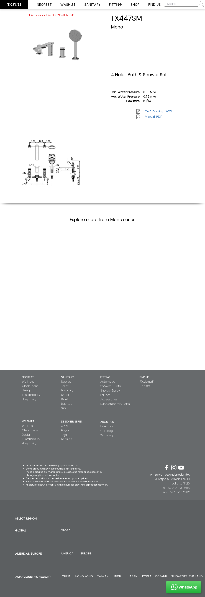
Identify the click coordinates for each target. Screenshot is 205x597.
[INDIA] (118, 576)
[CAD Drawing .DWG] (158, 111)
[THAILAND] (196, 576)
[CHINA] (66, 576)
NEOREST (28, 377)
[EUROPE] (86, 553)
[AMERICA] (67, 553)
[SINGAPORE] (179, 576)
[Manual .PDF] (157, 116)
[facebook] (166, 467)
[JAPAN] (132, 576)
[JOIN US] (183, 587)
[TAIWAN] (103, 576)
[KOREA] (147, 576)
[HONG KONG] (84, 576)
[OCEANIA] (161, 576)
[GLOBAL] (66, 530)
